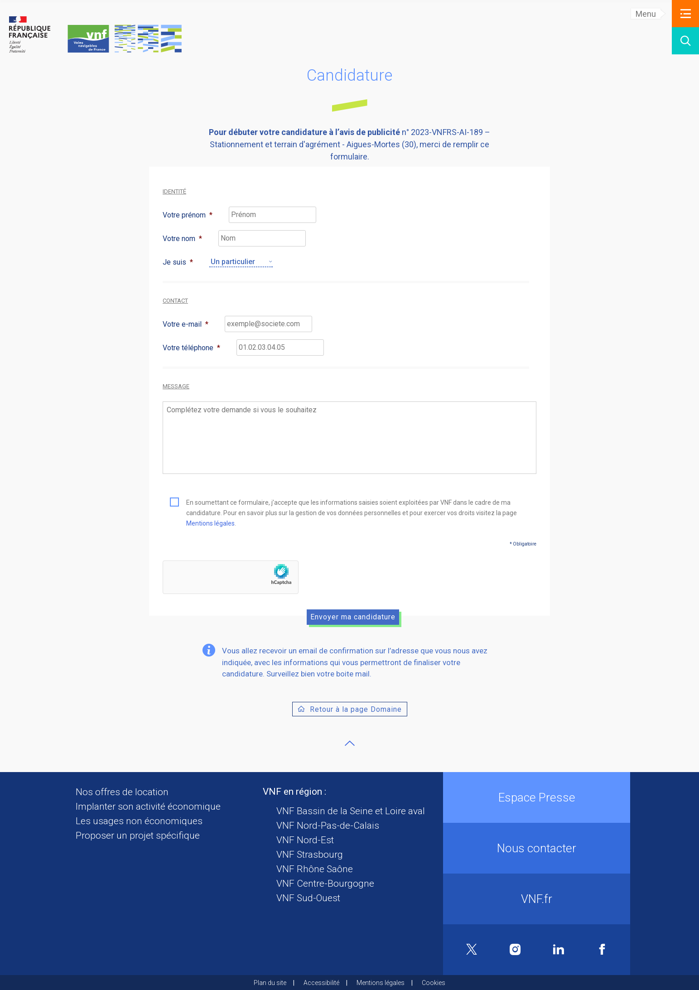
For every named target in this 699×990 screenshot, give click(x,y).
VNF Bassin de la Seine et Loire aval (350, 811)
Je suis (178, 262)
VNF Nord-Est (305, 840)
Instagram (515, 949)
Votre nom (182, 238)
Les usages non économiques (139, 821)
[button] (685, 13)
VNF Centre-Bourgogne (325, 883)
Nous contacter (536, 848)
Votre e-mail (185, 324)
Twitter (471, 950)
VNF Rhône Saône (314, 869)
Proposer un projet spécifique (138, 835)
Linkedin (558, 949)
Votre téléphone (191, 347)
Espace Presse (536, 797)
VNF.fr (536, 899)
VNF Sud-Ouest (308, 898)
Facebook (602, 949)
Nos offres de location (122, 792)
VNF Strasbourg (309, 854)
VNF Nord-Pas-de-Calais (327, 825)
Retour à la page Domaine (356, 709)
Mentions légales (210, 523)
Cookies (433, 982)
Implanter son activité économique (148, 806)
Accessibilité (321, 982)
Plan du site (270, 982)
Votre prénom (187, 215)
